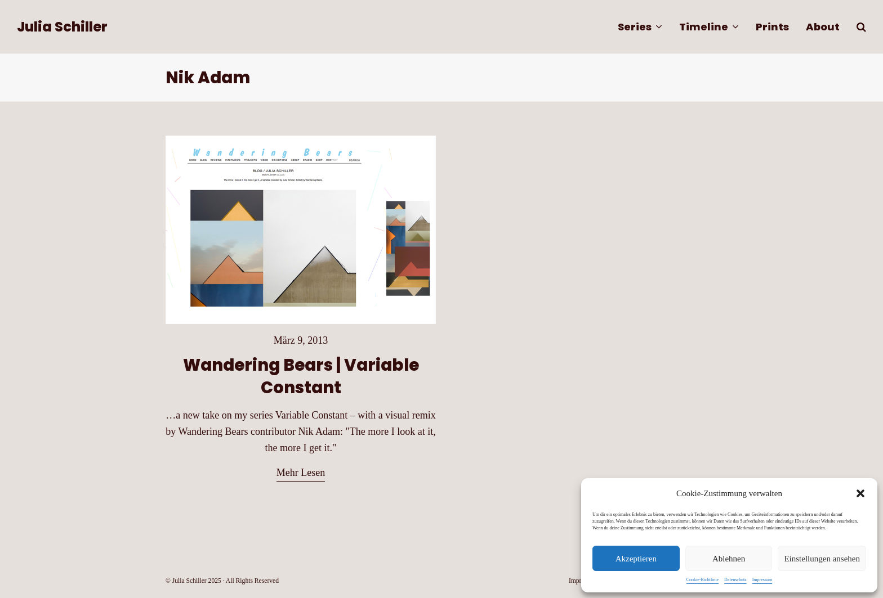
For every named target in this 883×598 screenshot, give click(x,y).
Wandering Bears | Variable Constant (301, 376)
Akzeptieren (636, 558)
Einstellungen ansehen (822, 558)
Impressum (762, 579)
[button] (860, 493)
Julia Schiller (62, 26)
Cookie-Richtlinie (702, 579)
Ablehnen (728, 558)
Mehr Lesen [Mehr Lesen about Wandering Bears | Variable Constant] (301, 472)
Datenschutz (735, 579)
